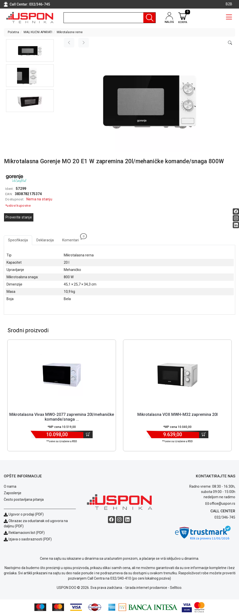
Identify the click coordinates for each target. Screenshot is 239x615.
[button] (30, 50)
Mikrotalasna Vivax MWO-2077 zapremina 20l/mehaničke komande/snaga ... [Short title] (61, 417)
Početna (13, 32)
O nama (10, 486)
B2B (229, 4)
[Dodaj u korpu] (88, 434)
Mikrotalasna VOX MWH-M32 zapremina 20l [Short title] (177, 414)
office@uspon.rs (222, 503)
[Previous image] (69, 42)
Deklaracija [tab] (45, 240)
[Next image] (83, 42)
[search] (110, 17)
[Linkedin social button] (236, 225)
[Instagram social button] (236, 218)
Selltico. (176, 588)
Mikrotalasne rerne (70, 32)
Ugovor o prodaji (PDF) (24, 514)
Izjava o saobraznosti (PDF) (30, 539)
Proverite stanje (19, 217)
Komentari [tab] (72, 238)
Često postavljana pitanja (24, 499)
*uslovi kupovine (18, 205)
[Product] (61, 375)
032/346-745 (39, 4)
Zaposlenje (12, 493)
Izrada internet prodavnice (146, 588)
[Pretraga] (149, 18)
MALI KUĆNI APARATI (38, 32)
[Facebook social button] (236, 211)
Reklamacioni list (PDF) (24, 533)
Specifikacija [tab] (18, 240)
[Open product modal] (230, 42)
